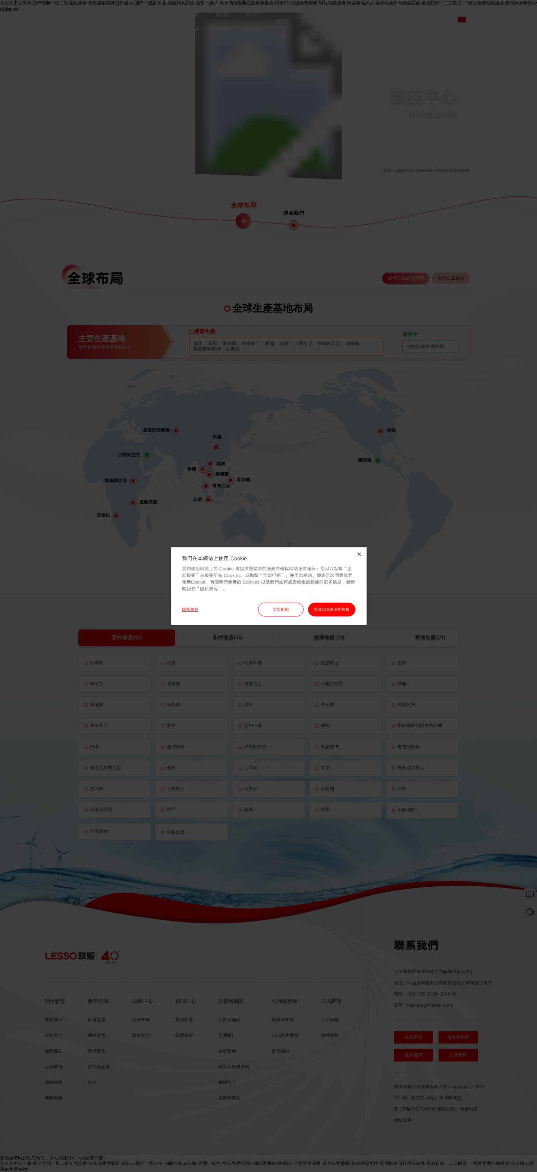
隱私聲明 (190, 609)
